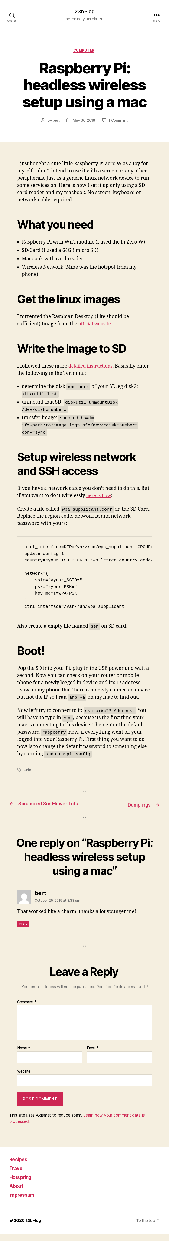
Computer (84, 51)
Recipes (19, 1166)
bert (55, 121)
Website (23, 1078)
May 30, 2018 (84, 121)
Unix (27, 771)
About (17, 1193)
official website (96, 325)
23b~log (84, 11)
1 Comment (119, 121)
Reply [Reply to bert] (23, 932)
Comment (26, 1009)
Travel (17, 1175)
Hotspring (22, 1184)
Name (23, 1055)
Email (92, 1055)
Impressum (23, 1202)
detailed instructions (92, 367)
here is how (99, 497)
